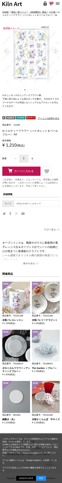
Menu (58, 2)
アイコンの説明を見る (48, 118)
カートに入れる (24, 171)
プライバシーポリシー (32, 453)
